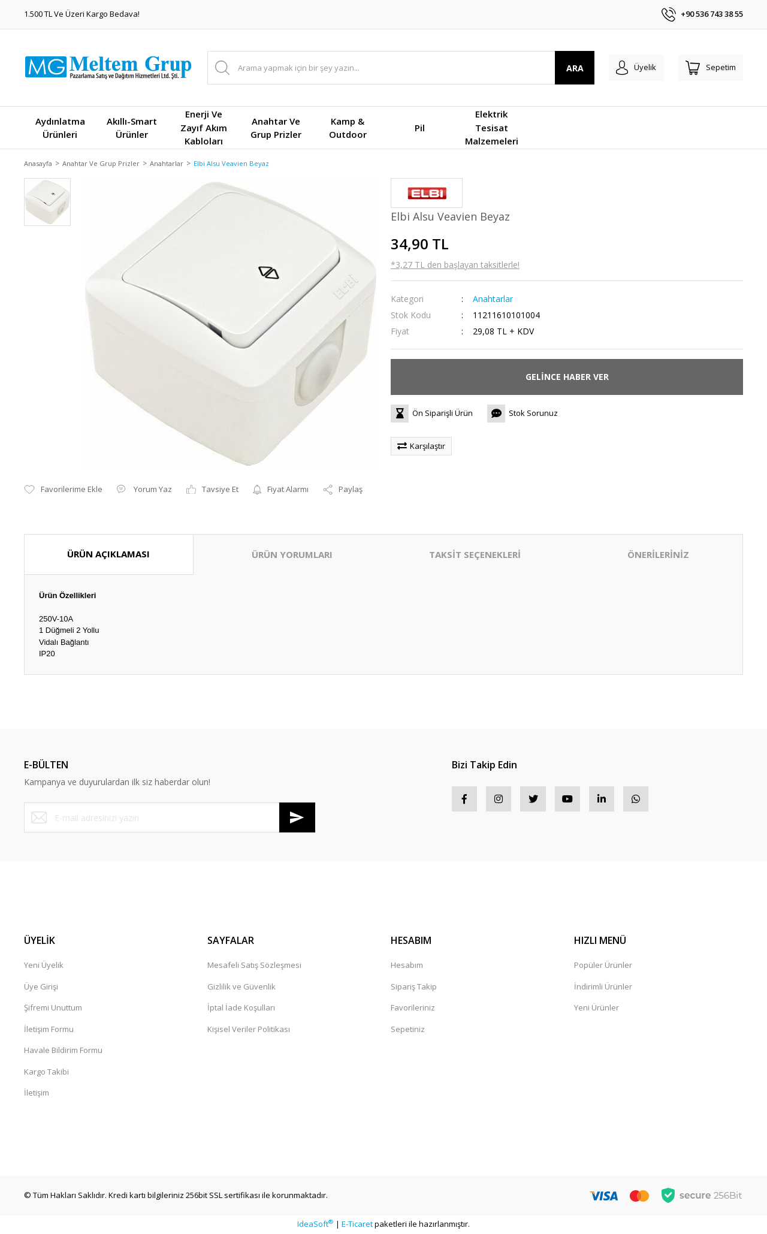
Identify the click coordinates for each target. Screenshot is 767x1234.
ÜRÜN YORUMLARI (292, 556)
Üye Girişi (41, 987)
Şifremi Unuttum (53, 1008)
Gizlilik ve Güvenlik (241, 987)
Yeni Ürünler (596, 1008)
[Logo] (108, 68)
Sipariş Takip (414, 987)
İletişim (36, 1093)
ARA (556, 68)
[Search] (391, 68)
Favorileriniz (413, 1008)
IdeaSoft (315, 1225)
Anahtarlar (493, 299)
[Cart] (706, 68)
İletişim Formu (49, 1029)
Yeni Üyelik (44, 966)
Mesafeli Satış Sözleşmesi (254, 966)
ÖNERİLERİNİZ (658, 556)
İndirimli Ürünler (603, 987)
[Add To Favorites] (63, 491)
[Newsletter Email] (169, 819)
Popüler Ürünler (603, 966)
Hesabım (407, 966)
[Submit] (297, 819)
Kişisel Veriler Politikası (248, 1029)
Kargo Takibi (46, 1072)
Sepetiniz (408, 1029)
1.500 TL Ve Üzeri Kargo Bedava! (82, 13)
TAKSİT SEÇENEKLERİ (475, 556)
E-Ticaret (357, 1225)
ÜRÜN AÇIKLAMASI (108, 555)
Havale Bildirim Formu (63, 1051)
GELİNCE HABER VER (567, 378)
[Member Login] (622, 68)
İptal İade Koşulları (241, 1008)
